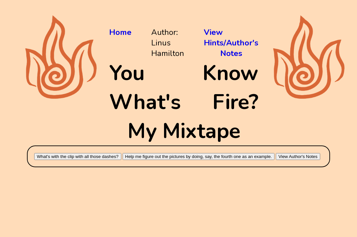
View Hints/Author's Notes (231, 43)
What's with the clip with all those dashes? (78, 156)
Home (120, 32)
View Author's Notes (298, 156)
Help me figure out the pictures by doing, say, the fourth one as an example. (198, 156)
